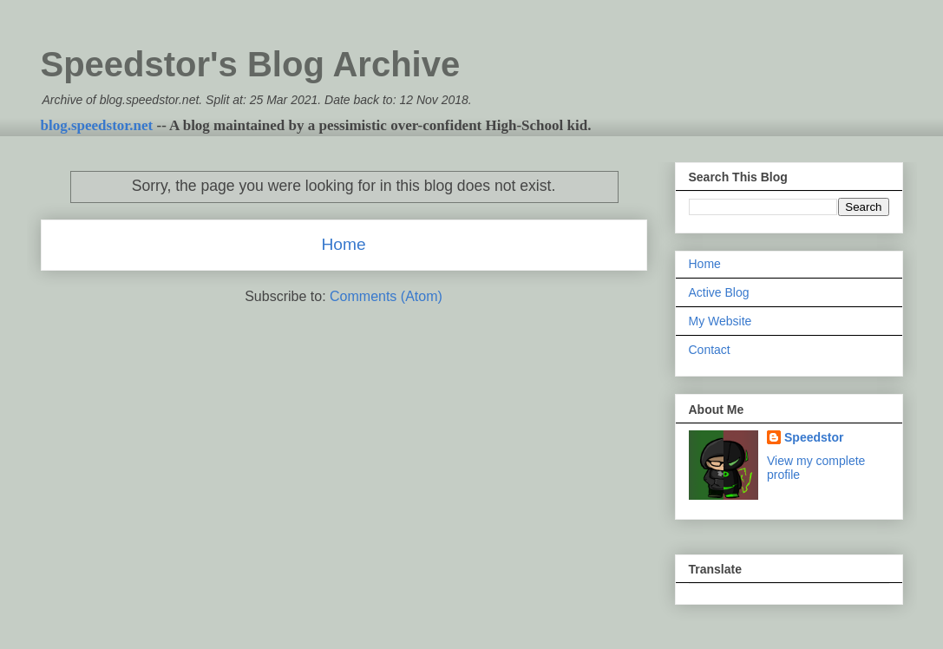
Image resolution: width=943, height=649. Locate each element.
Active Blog (719, 292)
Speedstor (813, 437)
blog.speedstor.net (97, 125)
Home (343, 244)
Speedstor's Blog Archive (251, 64)
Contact (709, 350)
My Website (720, 321)
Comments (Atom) (386, 296)
